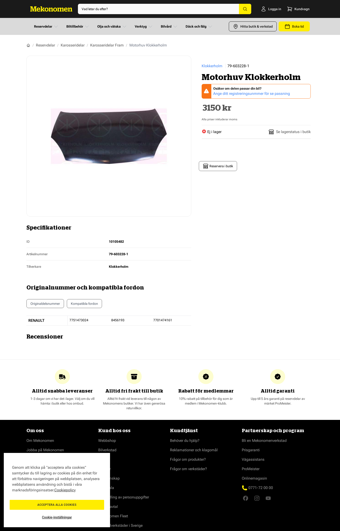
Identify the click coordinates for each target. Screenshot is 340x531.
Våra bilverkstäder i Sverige (120, 525)
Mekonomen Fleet (113, 516)
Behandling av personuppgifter (123, 497)
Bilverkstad (107, 450)
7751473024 (78, 320)
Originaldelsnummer (45, 303)
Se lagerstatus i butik (289, 132)
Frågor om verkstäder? (188, 469)
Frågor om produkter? (188, 459)
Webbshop (107, 440)
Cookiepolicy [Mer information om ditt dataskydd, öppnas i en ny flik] (65, 490)
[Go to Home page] (51, 9)
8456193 (117, 320)
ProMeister (250, 469)
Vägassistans (253, 459)
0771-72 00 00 (260, 487)
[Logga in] (264, 9)
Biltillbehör (78, 26)
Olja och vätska (112, 26)
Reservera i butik (218, 166)
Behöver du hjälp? (185, 440)
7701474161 (162, 320)
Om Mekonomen (40, 440)
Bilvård (169, 26)
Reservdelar (46, 26)
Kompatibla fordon (84, 305)
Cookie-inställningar (57, 517)
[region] (57, 490)
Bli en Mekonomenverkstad (264, 440)
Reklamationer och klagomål (194, 450)
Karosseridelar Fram (107, 45)
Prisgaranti (251, 450)
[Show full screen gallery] (108, 136)
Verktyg (144, 26)
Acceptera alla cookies (56, 504)
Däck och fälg (199, 26)
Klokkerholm (212, 66)
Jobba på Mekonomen (45, 450)
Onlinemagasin (254, 478)
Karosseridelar (73, 45)
